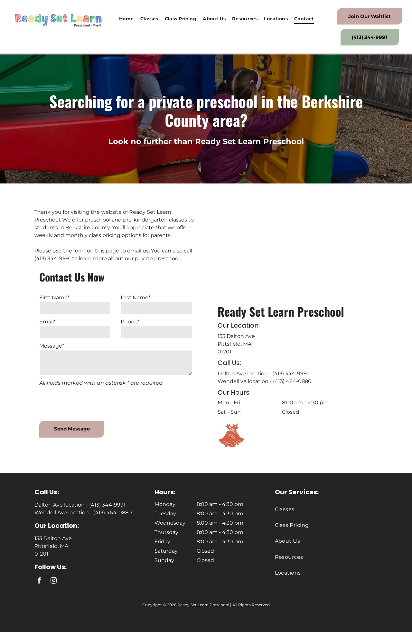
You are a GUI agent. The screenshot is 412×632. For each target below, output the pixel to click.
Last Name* (135, 297)
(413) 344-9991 (290, 373)
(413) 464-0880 (292, 381)
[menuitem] (126, 19)
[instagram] (53, 581)
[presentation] (88, 401)
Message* (51, 346)
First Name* (54, 297)
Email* (47, 322)
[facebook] (39, 581)
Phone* (130, 322)
